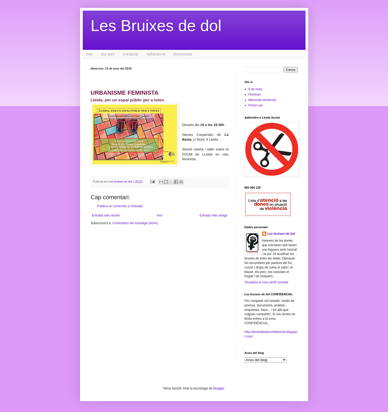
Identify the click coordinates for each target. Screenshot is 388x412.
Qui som (108, 54)
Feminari (255, 94)
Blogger (218, 388)
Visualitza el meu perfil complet (266, 282)
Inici (89, 54)
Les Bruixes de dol (156, 25)
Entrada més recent (106, 215)
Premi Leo (256, 105)
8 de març (256, 89)
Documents (182, 54)
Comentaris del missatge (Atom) (135, 223)
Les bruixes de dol (281, 234)
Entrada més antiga (213, 215)
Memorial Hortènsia (262, 100)
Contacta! (131, 54)
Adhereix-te (155, 54)
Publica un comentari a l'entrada (120, 206)
